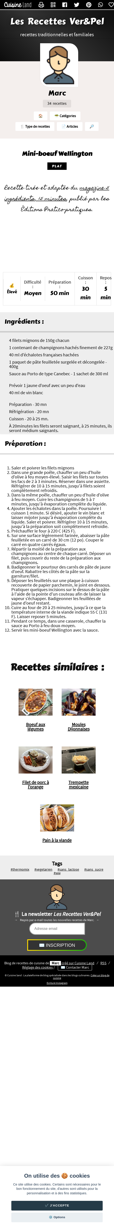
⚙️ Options (57, 1217)
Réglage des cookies (37, 967)
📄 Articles (69, 126)
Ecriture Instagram (57, 983)
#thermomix (20, 869)
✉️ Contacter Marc (75, 967)
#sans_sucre (93, 869)
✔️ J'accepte (57, 1205)
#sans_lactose (68, 869)
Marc (55, 963)
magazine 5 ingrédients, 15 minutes (57, 194)
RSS (103, 963)
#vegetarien (43, 869)
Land (84, 963)
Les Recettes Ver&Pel (57, 21)
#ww (57, 873)
